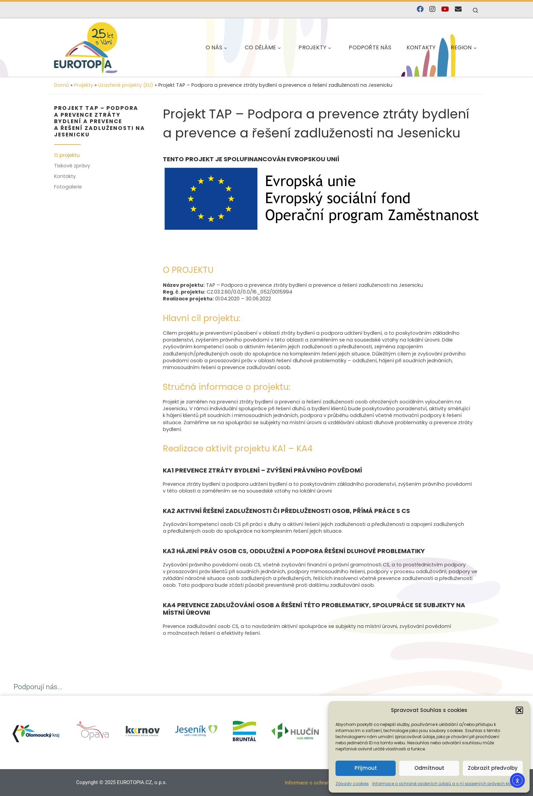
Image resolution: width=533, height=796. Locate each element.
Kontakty (65, 176)
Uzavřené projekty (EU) (125, 85)
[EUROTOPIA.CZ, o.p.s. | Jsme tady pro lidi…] (102, 46)
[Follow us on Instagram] (432, 9)
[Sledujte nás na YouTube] (445, 9)
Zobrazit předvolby (493, 768)
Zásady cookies (352, 783)
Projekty (83, 85)
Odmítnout (429, 768)
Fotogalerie (68, 186)
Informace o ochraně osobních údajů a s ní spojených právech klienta (445, 783)
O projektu (67, 155)
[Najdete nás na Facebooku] (420, 9)
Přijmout (366, 768)
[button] (519, 710)
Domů (61, 85)
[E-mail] (458, 9)
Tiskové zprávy (72, 165)
